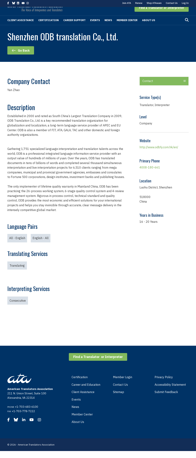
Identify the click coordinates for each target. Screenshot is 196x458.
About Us (148, 27)
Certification (48, 27)
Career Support (74, 27)
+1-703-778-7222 (23, 418)
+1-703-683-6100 (26, 413)
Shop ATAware (154, 3)
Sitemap (118, 399)
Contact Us (172, 3)
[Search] (187, 27)
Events (95, 27)
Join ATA (126, 3)
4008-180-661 (150, 174)
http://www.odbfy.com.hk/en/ (159, 154)
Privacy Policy (164, 384)
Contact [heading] (147, 88)
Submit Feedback (166, 399)
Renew (138, 3)
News (108, 27)
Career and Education (86, 391)
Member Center (127, 27)
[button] (162, 15)
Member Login (122, 384)
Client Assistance (20, 27)
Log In (185, 3)
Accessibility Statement (170, 391)
